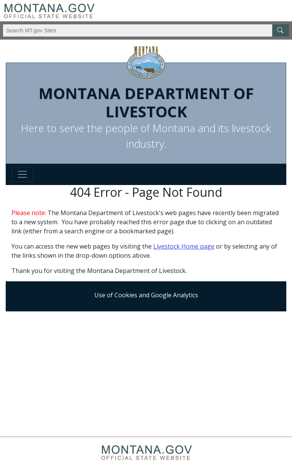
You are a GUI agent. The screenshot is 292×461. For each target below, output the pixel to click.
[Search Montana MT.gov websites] (146, 30)
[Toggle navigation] (22, 174)
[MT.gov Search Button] (280, 30)
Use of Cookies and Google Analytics (146, 295)
